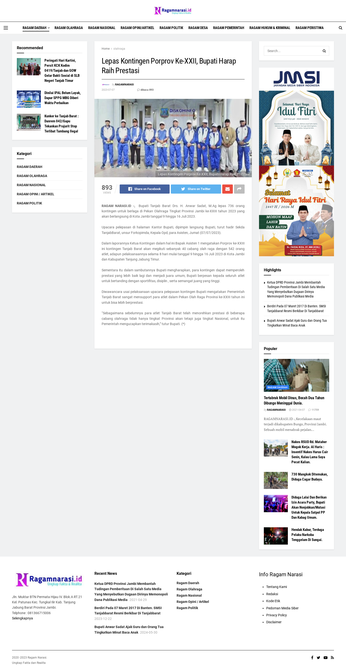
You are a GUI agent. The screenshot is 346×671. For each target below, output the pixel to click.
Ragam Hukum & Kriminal (269, 28)
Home (106, 48)
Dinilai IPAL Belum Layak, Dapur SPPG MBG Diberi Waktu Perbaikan (62, 98)
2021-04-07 (297, 409)
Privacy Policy (276, 615)
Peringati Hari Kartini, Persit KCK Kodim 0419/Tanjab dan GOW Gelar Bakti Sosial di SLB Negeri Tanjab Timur (62, 70)
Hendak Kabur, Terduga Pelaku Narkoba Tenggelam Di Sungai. (307, 535)
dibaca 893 (145, 89)
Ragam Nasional (101, 28)
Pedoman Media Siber (282, 608)
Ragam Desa (198, 28)
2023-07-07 (108, 89)
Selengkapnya (22, 618)
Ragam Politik (171, 28)
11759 (313, 409)
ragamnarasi (124, 84)
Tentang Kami (276, 587)
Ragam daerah (278, 387)
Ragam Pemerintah (228, 28)
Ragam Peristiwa (310, 28)
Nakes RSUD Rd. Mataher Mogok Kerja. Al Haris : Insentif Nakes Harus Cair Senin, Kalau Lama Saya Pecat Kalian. (309, 452)
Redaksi (272, 594)
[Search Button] (324, 51)
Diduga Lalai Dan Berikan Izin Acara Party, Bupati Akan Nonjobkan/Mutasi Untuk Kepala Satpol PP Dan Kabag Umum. (309, 507)
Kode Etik (273, 601)
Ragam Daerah (34, 28)
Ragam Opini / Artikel (35, 194)
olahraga (119, 48)
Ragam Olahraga (69, 28)
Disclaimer (274, 622)
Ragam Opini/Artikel (137, 28)
